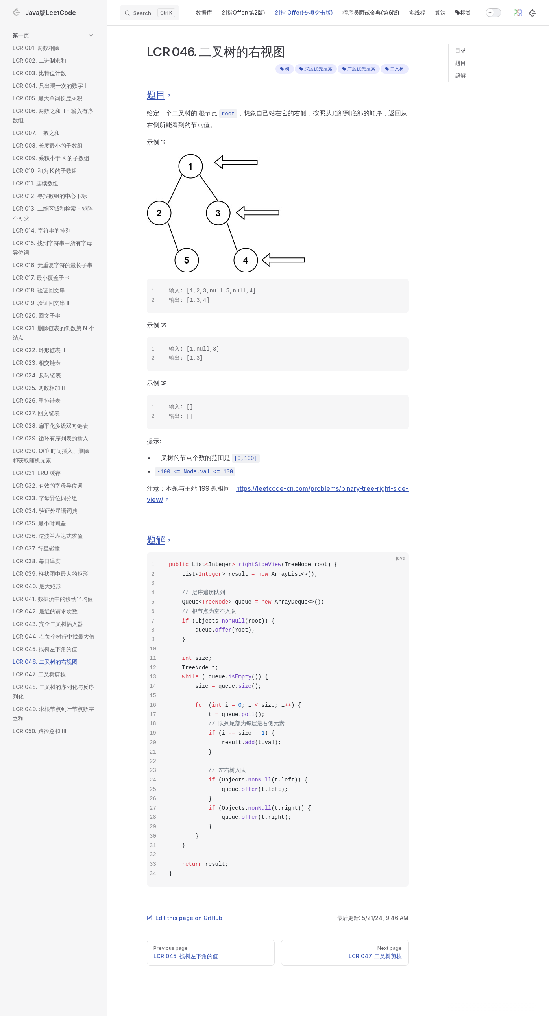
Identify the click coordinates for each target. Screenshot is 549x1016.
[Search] (149, 12)
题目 (460, 62)
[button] (53, 35)
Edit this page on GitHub (184, 917)
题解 (460, 75)
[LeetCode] (532, 13)
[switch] (493, 12)
